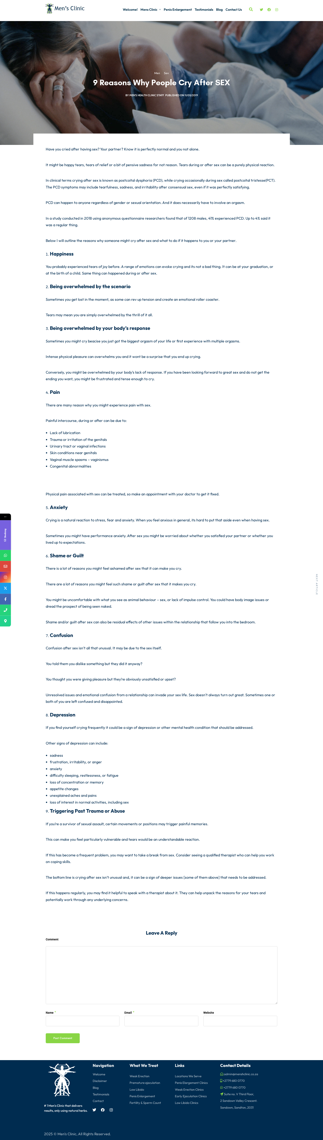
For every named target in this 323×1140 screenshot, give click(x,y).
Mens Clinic (148, 9)
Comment (52, 939)
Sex (166, 73)
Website (208, 1012)
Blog (219, 9)
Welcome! (130, 9)
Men (157, 73)
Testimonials (204, 9)
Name (50, 1012)
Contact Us (234, 9)
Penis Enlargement (178, 9)
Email (128, 1012)
